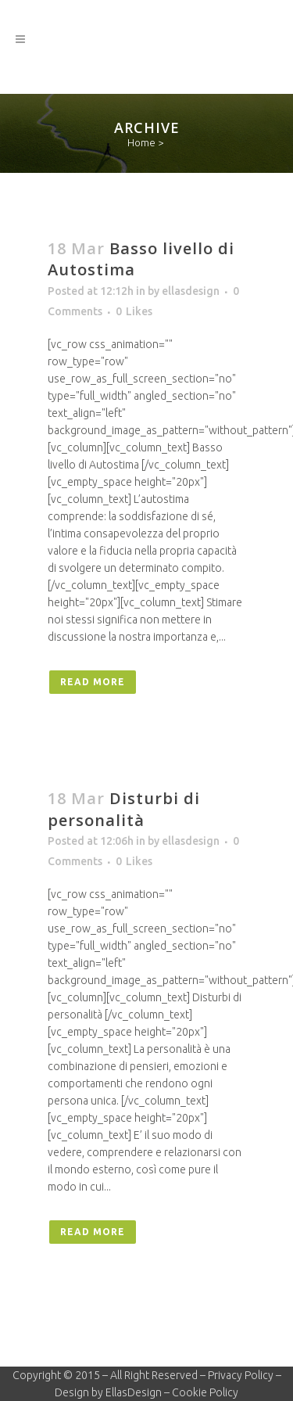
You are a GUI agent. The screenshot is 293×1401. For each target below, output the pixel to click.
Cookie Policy (205, 1392)
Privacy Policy (240, 1375)
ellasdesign (191, 291)
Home (141, 142)
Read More (92, 682)
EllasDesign (133, 1392)
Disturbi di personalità (124, 809)
